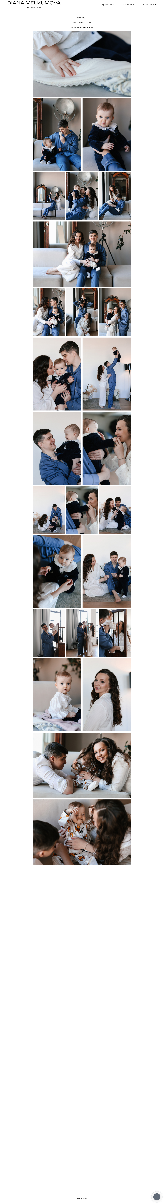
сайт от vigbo (82, 1198)
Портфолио (107, 5)
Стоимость (129, 5)
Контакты (149, 5)
